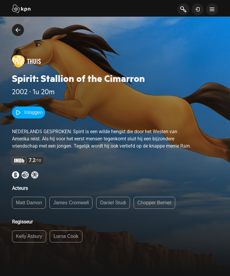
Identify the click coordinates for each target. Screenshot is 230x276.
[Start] (21, 9)
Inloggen (29, 112)
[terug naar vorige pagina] (18, 30)
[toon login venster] (198, 9)
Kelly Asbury (29, 236)
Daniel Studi (113, 202)
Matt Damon (29, 202)
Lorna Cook (66, 236)
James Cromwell (71, 202)
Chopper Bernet (154, 202)
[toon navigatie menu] (212, 9)
